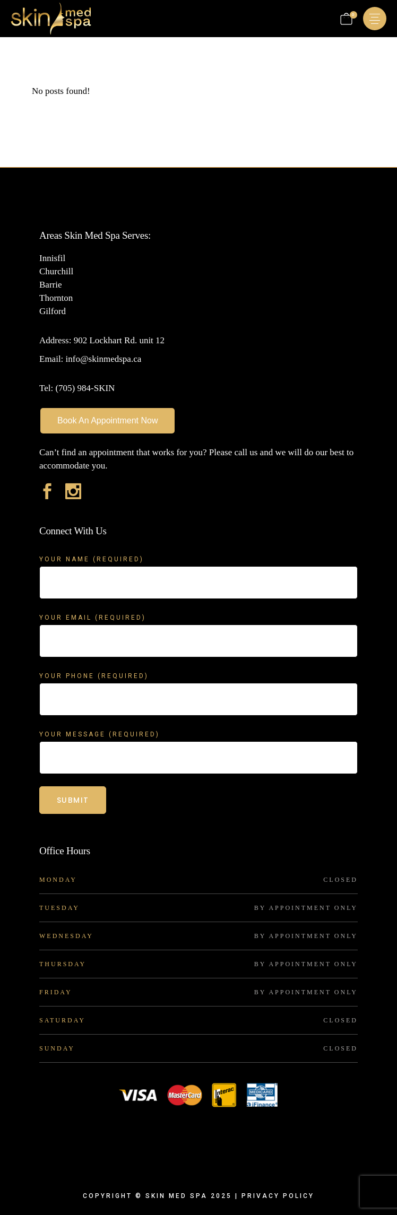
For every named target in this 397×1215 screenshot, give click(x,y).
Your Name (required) (198, 566)
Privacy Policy (277, 1196)
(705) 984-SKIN (85, 388)
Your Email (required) (198, 624)
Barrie (50, 285)
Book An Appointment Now (107, 420)
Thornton (56, 298)
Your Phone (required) (198, 682)
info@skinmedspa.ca (102, 359)
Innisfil (52, 258)
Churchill (56, 271)
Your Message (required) (198, 741)
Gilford (52, 311)
